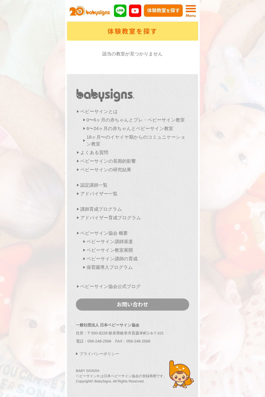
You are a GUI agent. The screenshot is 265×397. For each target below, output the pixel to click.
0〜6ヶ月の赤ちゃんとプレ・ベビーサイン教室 (136, 120)
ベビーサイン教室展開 (110, 250)
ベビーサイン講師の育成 (112, 258)
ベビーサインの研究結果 (105, 169)
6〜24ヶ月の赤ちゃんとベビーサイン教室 (130, 128)
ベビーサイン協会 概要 (104, 233)
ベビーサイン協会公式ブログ (110, 286)
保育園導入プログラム (110, 267)
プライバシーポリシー (99, 354)
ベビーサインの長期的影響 (108, 161)
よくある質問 (94, 152)
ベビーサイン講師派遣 (110, 241)
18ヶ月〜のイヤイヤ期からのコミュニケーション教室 (136, 140)
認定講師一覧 (94, 185)
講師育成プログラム (101, 209)
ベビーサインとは (99, 111)
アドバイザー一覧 (98, 193)
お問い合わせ (132, 304)
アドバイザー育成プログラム (110, 217)
